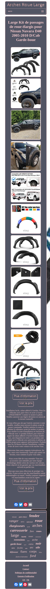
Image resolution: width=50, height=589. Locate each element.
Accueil (26, 565)
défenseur (14, 552)
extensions (19, 539)
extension (38, 537)
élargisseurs (17, 526)
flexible (20, 548)
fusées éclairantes (22, 557)
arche (35, 539)
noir (38, 543)
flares (23, 551)
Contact (26, 569)
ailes (26, 548)
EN (24, 580)
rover (31, 536)
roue (39, 520)
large (15, 535)
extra (31, 544)
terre (13, 548)
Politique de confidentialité (26, 573)
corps (33, 551)
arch (28, 527)
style (25, 544)
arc (31, 547)
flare (32, 531)
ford (33, 556)
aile (38, 547)
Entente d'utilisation (26, 576)
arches (37, 525)
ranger (13, 521)
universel (30, 522)
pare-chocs (23, 517)
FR (28, 580)
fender (34, 516)
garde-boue (15, 544)
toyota (23, 537)
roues (38, 531)
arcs (22, 522)
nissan (14, 517)
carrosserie (19, 530)
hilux (40, 552)
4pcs (28, 540)
